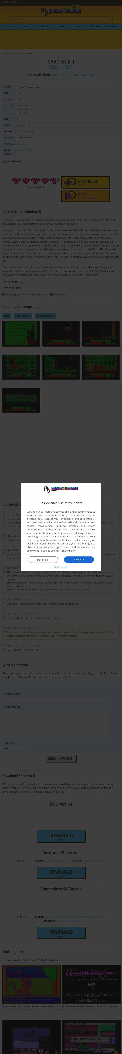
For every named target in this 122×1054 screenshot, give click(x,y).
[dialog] (61, 527)
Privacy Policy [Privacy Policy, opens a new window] (68, 550)
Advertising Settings (48, 547)
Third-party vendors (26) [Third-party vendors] (58, 529)
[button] (61, 567)
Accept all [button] (79, 559)
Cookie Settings (51, 550)
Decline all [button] (43, 559)
